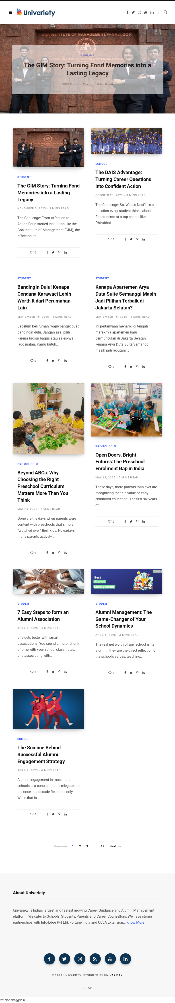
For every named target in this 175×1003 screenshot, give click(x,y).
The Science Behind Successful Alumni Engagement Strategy (41, 754)
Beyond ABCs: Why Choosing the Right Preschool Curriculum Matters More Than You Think (42, 486)
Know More (135, 922)
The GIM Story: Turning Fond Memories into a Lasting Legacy (48, 192)
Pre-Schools (27, 464)
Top (87, 988)
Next (115, 846)
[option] (87, 68)
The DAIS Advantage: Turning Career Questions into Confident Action (123, 179)
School (101, 163)
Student (87, 56)
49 (102, 846)
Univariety (113, 975)
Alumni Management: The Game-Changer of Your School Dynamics (123, 619)
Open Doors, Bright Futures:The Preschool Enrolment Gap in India (120, 462)
